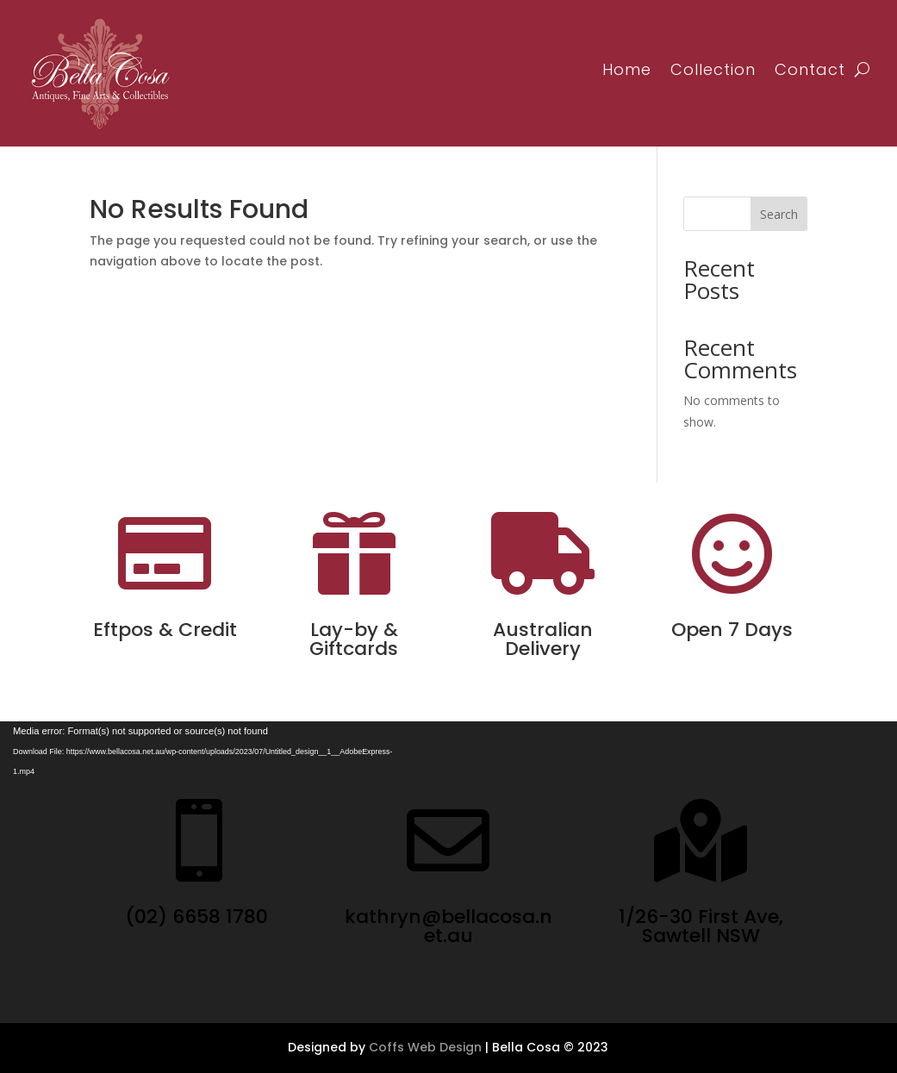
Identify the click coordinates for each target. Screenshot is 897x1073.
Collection (713, 69)
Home (626, 69)
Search (779, 214)
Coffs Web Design (425, 1047)
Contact (810, 69)
